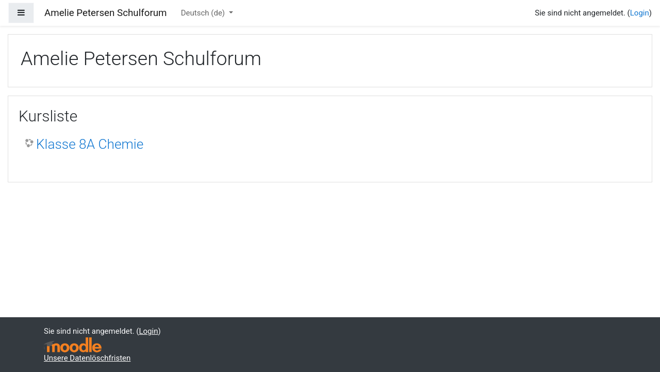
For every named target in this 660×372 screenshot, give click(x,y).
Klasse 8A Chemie (89, 144)
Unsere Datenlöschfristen (87, 358)
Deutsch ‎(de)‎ (204, 13)
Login (639, 13)
